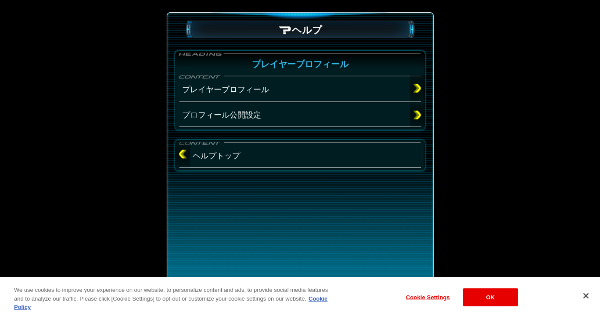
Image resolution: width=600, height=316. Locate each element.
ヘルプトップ (216, 155)
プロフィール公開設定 (221, 115)
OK (490, 304)
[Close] (586, 302)
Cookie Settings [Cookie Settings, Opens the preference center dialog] (428, 304)
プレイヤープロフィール (225, 89)
